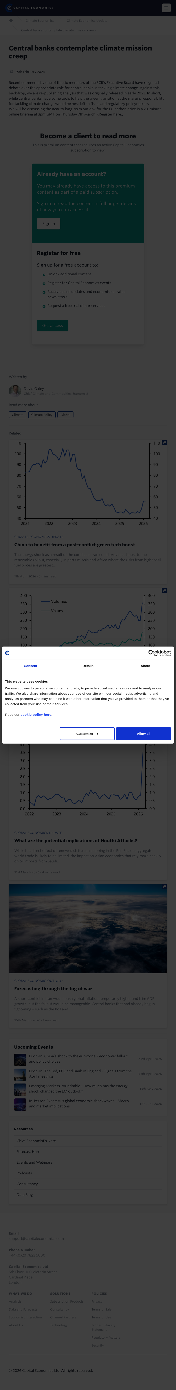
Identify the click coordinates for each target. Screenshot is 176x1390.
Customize (87, 734)
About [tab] (145, 665)
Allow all (143, 734)
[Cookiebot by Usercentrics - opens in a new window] (151, 653)
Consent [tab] (30, 665)
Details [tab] (88, 665)
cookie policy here (35, 714)
